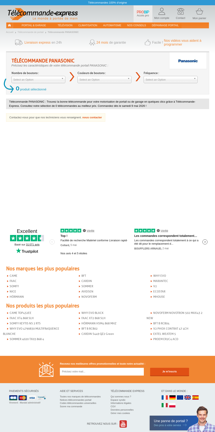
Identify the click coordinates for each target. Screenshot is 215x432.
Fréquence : (151, 73)
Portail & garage (34, 25)
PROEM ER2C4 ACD (165, 339)
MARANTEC (160, 281)
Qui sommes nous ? (121, 396)
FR (164, 397)
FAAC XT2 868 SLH (93, 318)
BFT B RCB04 (161, 323)
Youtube (123, 424)
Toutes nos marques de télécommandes (80, 396)
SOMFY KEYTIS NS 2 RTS (25, 323)
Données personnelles (122, 410)
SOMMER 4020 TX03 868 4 (27, 339)
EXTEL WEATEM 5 (164, 334)
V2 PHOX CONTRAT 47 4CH (170, 328)
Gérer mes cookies (120, 413)
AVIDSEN (87, 291)
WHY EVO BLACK (92, 313)
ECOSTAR (159, 291)
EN (180, 397)
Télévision (65, 25)
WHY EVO (159, 276)
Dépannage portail (165, 25)
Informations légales (121, 403)
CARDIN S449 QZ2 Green (97, 334)
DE (172, 397)
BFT (83, 276)
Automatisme (112, 25)
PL (172, 405)
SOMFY (14, 286)
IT (164, 405)
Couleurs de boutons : (91, 73)
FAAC (13, 281)
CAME (13, 276)
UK (187, 397)
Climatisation (87, 25)
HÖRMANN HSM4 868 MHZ (98, 323)
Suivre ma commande (71, 406)
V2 (155, 286)
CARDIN (86, 281)
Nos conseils (136, 25)
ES (195, 397)
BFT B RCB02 (89, 328)
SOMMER (87, 286)
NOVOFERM (89, 297)
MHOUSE (159, 297)
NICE (13, 291)
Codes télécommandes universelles (78, 403)
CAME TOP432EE (20, 313)
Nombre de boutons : (25, 73)
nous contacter (92, 117)
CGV (113, 406)
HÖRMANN (17, 297)
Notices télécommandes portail (75, 400)
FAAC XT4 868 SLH (22, 318)
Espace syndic (118, 400)
